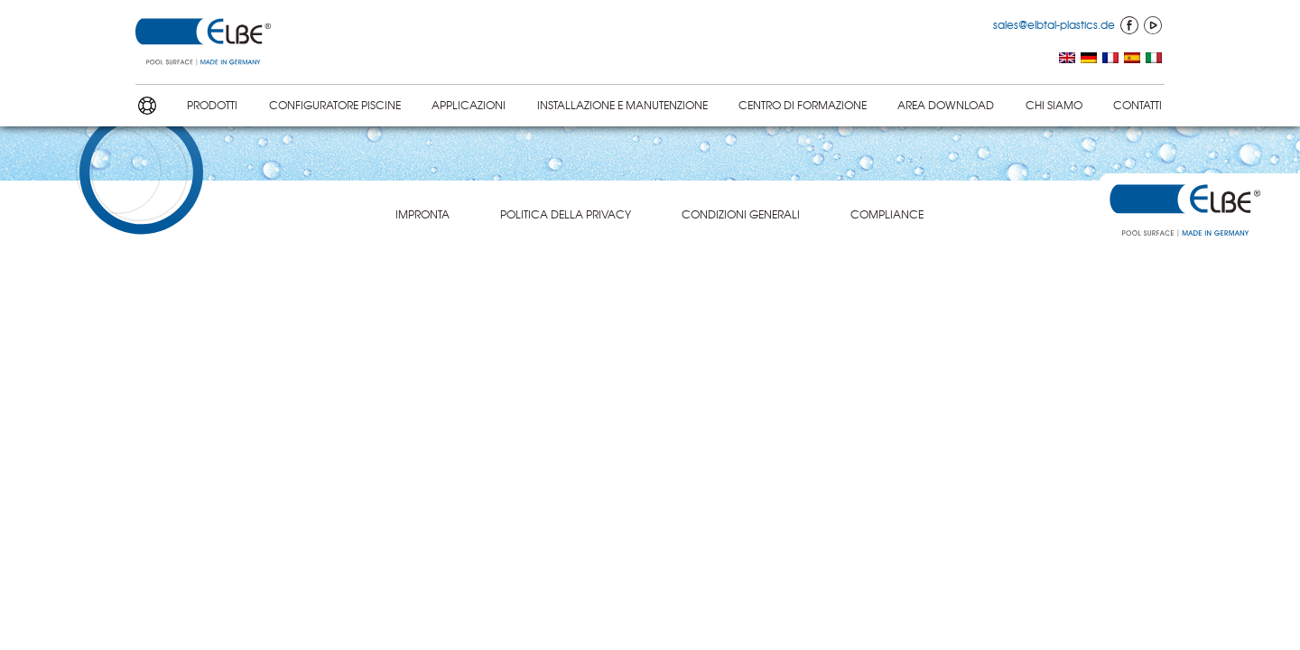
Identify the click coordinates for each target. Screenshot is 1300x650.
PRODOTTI (212, 105)
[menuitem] (1067, 59)
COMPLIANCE (887, 214)
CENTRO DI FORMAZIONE (802, 105)
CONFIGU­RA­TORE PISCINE (335, 105)
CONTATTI (1137, 105)
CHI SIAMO (1054, 105)
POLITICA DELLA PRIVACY (565, 214)
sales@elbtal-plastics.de (1054, 24)
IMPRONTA (422, 214)
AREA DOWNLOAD (945, 105)
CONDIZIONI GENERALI (741, 214)
